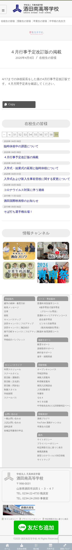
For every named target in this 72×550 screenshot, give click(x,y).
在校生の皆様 (47, 58)
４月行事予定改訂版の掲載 (21, 157)
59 (56, 134)
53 (25, 134)
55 (35, 134)
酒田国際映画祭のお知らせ (21, 201)
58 (51, 134)
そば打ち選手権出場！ (18, 211)
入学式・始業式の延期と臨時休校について (31, 168)
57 (45, 134)
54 (30, 134)
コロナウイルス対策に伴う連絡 (24, 190)
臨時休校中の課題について (21, 146)
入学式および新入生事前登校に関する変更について (37, 179)
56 (40, 134)
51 (14, 134)
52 (20, 134)
